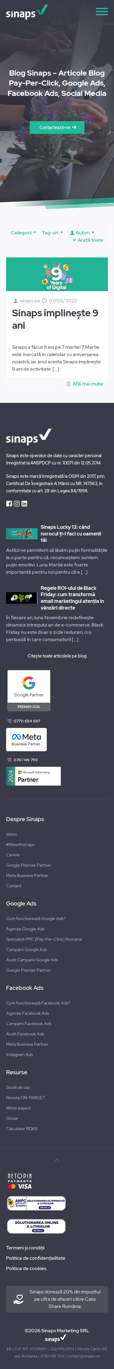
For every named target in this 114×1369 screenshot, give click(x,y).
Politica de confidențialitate (35, 1258)
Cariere (13, 855)
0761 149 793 (26, 760)
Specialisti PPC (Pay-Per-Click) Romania (44, 939)
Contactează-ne (55, 127)
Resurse (16, 1072)
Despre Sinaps (25, 819)
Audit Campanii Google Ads (32, 960)
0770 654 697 (27, 721)
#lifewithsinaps (20, 844)
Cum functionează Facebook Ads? (38, 1003)
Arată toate (87, 240)
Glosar (12, 1118)
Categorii (24, 232)
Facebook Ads (24, 988)
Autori (82, 232)
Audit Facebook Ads (25, 1034)
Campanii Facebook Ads (28, 1023)
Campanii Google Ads (26, 949)
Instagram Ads (19, 1054)
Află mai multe (88, 384)
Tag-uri (53, 232)
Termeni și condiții (25, 1248)
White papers (18, 1108)
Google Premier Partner (28, 865)
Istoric (11, 834)
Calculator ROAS (21, 1128)
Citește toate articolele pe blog (57, 656)
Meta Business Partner (27, 875)
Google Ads (21, 903)
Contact (13, 885)
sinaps (26, 300)
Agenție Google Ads (25, 929)
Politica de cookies (26, 1268)
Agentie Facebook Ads (27, 1013)
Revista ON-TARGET (25, 1097)
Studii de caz (17, 1087)
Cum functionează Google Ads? (36, 918)
